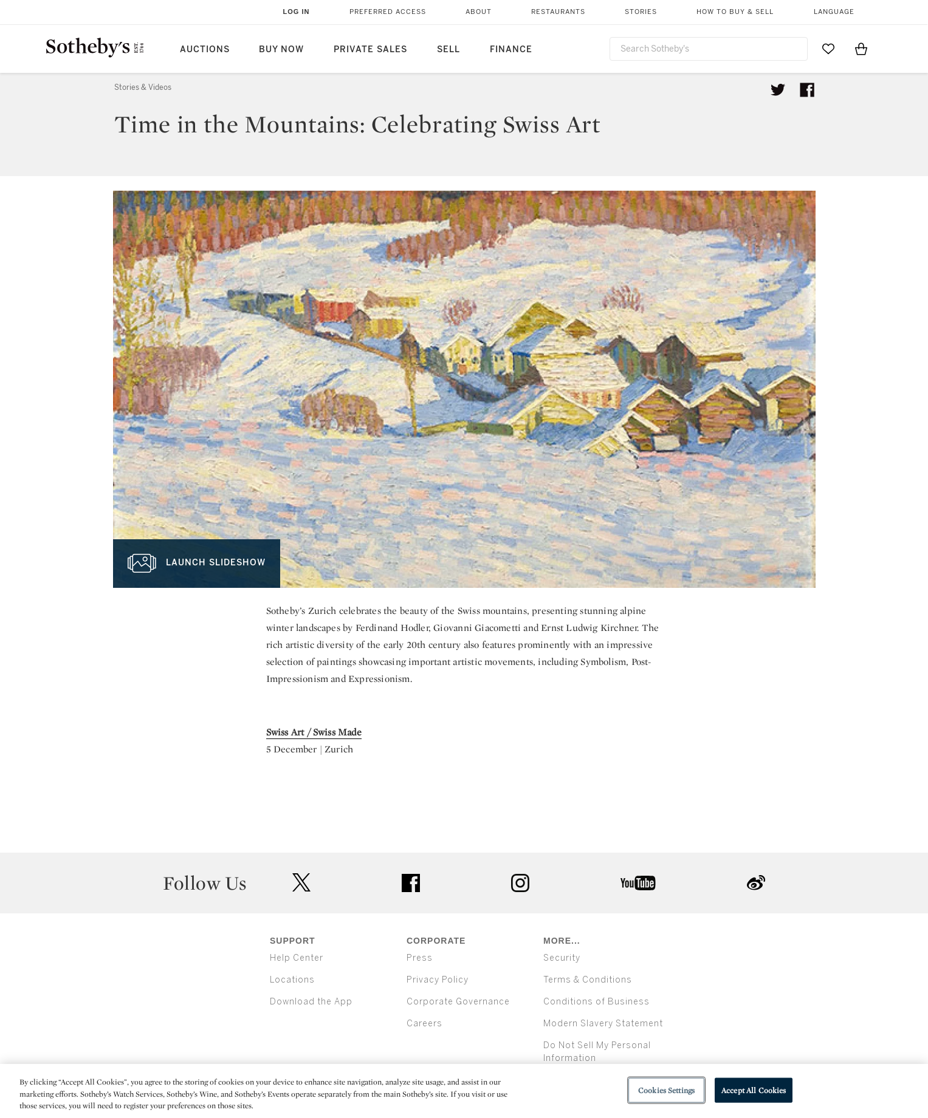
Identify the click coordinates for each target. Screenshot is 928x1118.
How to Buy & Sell (735, 12)
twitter (301, 882)
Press (420, 958)
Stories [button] (641, 12)
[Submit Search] (794, 48)
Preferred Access (387, 12)
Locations (292, 980)
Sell (448, 49)
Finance (511, 49)
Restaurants (558, 12)
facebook (411, 883)
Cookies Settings (666, 1090)
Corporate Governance (458, 1002)
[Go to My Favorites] (828, 48)
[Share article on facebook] (807, 90)
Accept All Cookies (753, 1090)
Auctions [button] (205, 49)
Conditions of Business (596, 1002)
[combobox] (709, 49)
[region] (464, 1091)
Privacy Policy (438, 980)
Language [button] (834, 12)
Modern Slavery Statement (603, 1023)
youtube (638, 883)
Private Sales (370, 49)
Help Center (296, 958)
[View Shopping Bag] (861, 48)
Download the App (311, 1002)
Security (561, 958)
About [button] (479, 12)
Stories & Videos (142, 87)
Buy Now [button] (281, 49)
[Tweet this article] (778, 90)
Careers (424, 1023)
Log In (296, 11)
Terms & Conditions (587, 980)
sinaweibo (756, 882)
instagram (520, 883)
